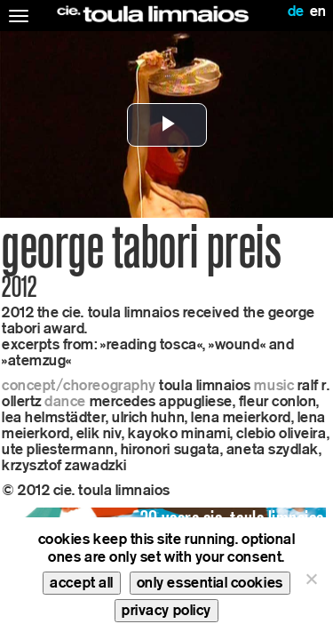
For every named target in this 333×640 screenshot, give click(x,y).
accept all (81, 582)
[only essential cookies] (311, 579)
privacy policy (166, 610)
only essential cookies (210, 582)
